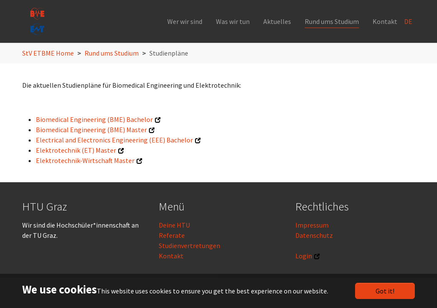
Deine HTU (174, 225)
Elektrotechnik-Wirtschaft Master (85, 160)
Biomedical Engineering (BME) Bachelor (94, 119)
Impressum (312, 225)
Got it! (385, 291)
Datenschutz (314, 235)
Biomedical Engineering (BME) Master (91, 129)
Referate (172, 235)
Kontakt (171, 256)
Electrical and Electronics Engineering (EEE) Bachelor (114, 140)
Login (303, 256)
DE (409, 21)
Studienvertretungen (189, 245)
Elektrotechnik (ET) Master (76, 150)
